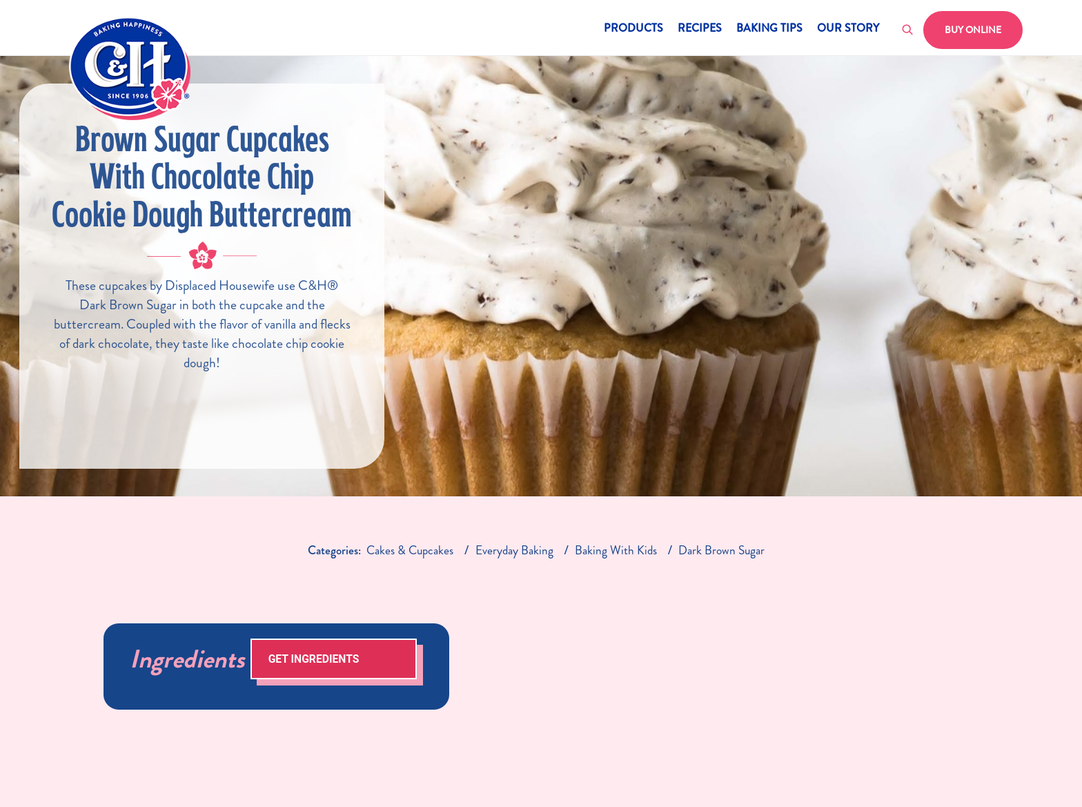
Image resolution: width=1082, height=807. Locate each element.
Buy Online (973, 30)
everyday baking (514, 550)
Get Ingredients (314, 658)
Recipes (700, 29)
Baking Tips (769, 29)
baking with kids (616, 550)
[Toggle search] (908, 30)
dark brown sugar (721, 550)
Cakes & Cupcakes (409, 550)
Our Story (848, 29)
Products (633, 29)
